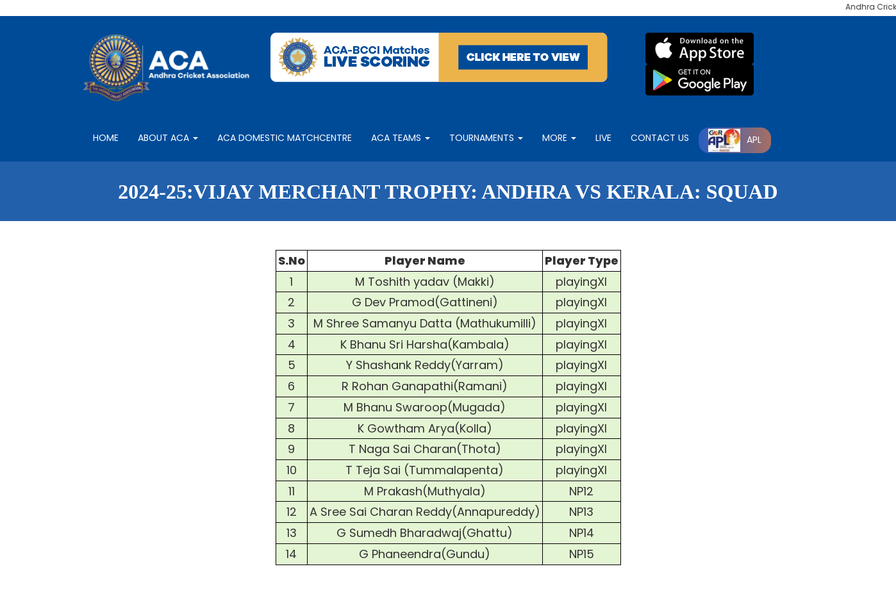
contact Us (660, 137)
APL (734, 139)
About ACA (168, 137)
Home (106, 137)
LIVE (603, 137)
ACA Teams (400, 137)
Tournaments (486, 137)
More (559, 137)
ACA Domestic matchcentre (284, 137)
